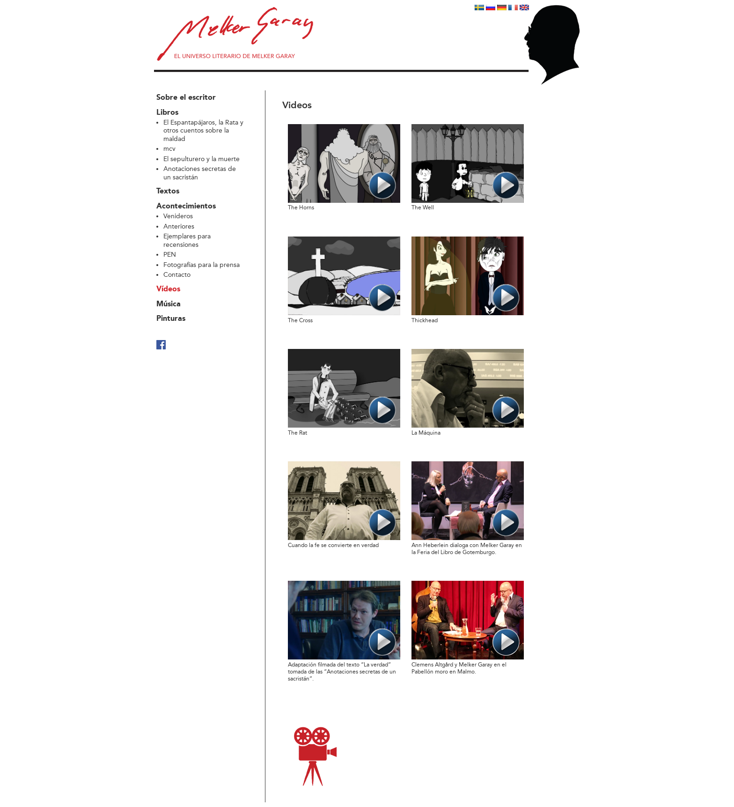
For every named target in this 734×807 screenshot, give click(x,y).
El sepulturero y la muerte (201, 159)
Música (168, 304)
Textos (167, 191)
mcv (169, 149)
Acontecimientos (186, 206)
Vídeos (168, 289)
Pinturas (170, 319)
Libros (167, 113)
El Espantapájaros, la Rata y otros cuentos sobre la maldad (203, 130)
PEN (169, 255)
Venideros (178, 216)
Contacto (177, 275)
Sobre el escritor (186, 98)
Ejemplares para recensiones (187, 240)
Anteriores (178, 226)
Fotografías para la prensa (201, 265)
